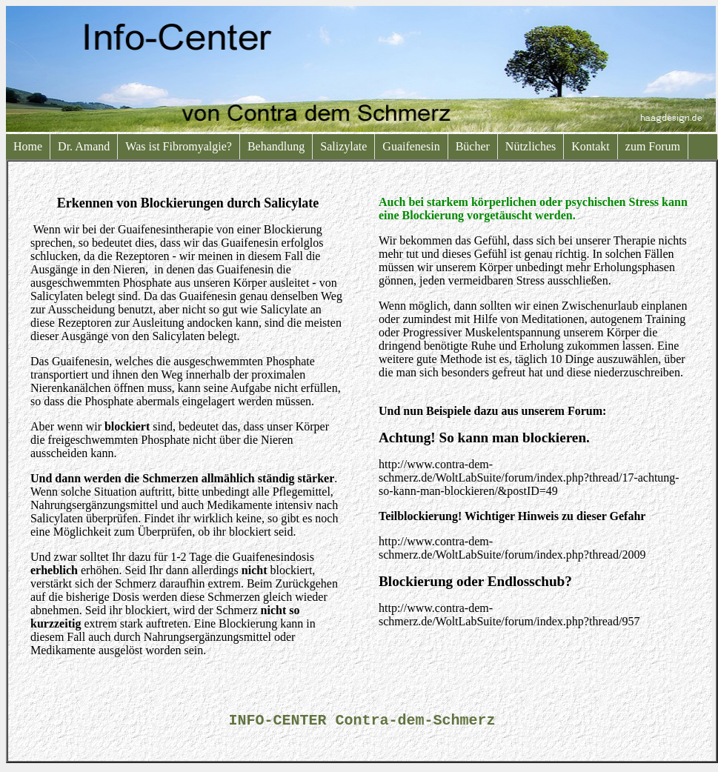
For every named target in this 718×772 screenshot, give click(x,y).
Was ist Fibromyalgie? (178, 146)
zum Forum (652, 146)
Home (27, 146)
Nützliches (530, 146)
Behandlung (276, 146)
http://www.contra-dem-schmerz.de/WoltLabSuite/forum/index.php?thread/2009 (512, 548)
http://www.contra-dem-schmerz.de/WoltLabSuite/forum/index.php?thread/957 (509, 615)
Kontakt (590, 146)
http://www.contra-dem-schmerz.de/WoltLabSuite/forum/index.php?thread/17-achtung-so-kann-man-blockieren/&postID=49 (529, 477)
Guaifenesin (410, 146)
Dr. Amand (84, 146)
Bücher (473, 146)
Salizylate (343, 146)
